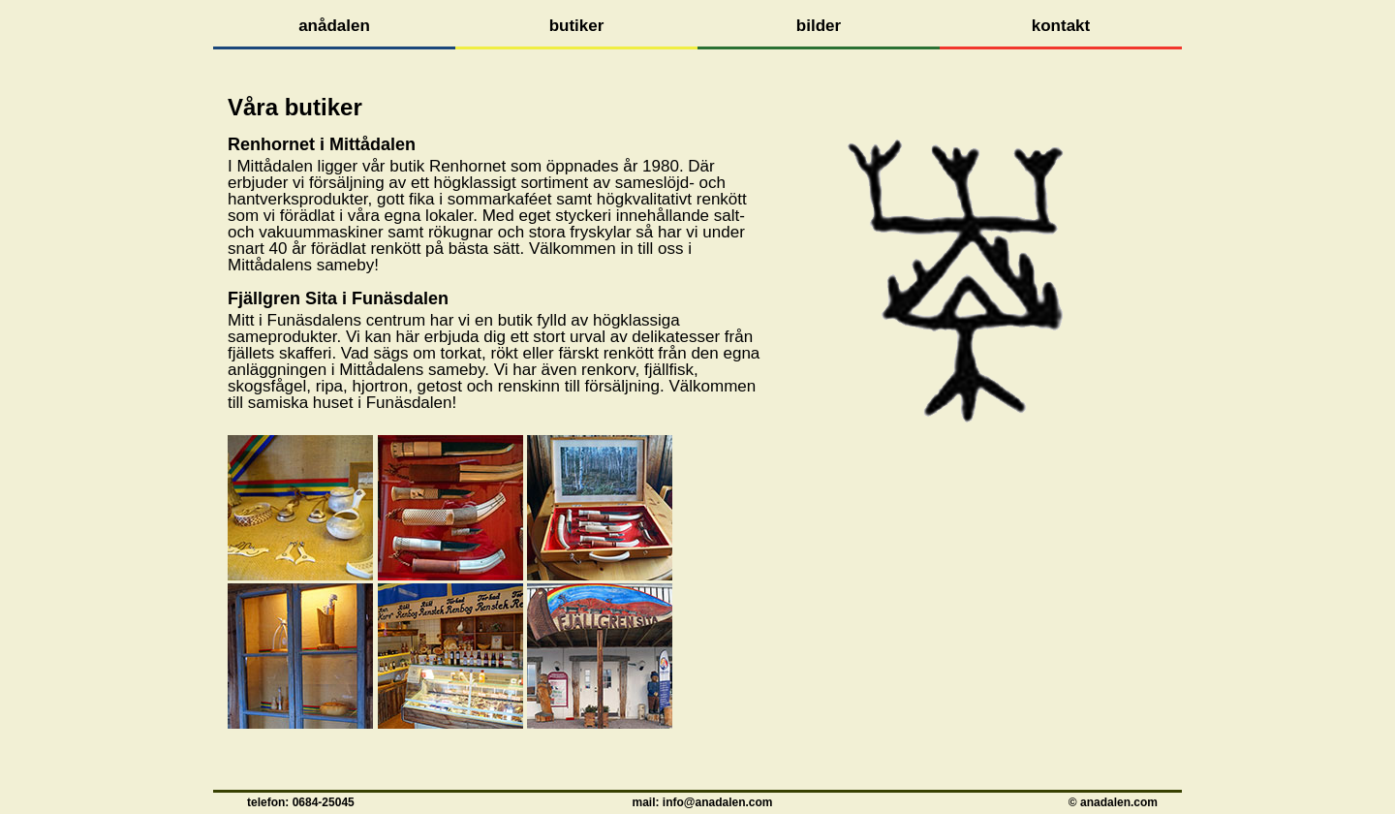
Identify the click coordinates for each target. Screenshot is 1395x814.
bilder (818, 25)
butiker (576, 25)
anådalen (334, 25)
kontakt (1061, 25)
